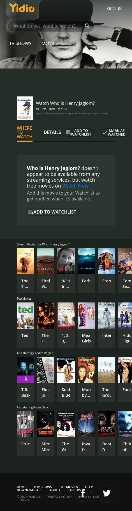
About (55, 490)
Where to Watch (25, 132)
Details (52, 132)
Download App (29, 490)
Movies (49, 43)
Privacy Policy (60, 497)
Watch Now (75, 185)
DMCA (24, 500)
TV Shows (20, 43)
